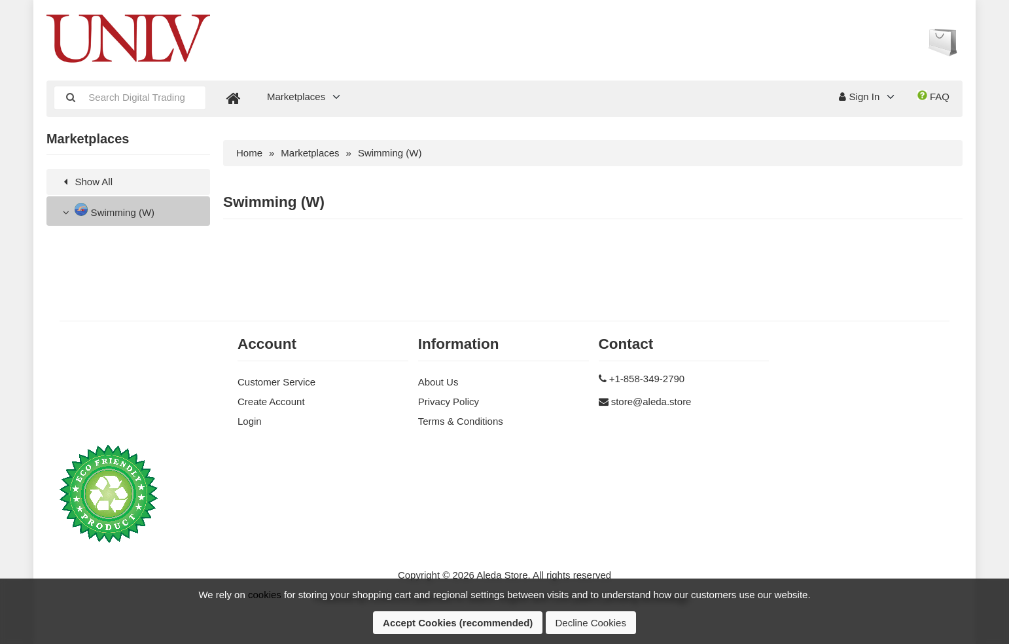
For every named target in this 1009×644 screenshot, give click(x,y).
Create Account (271, 401)
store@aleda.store (651, 401)
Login (250, 421)
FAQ (933, 96)
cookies (264, 594)
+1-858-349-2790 (647, 378)
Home (249, 152)
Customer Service (276, 381)
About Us (438, 381)
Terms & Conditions (460, 421)
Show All (86, 181)
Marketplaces (296, 96)
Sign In (859, 96)
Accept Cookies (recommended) (458, 622)
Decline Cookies (591, 622)
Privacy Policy (448, 401)
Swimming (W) (107, 210)
